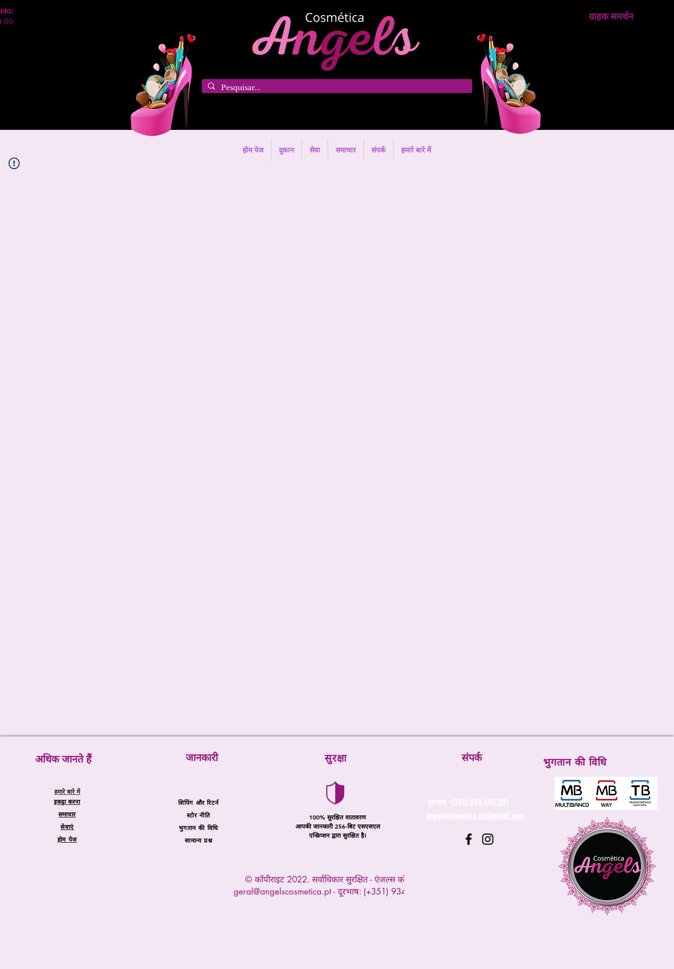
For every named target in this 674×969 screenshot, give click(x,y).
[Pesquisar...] (336, 88)
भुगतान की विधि (198, 828)
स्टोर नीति (198, 815)
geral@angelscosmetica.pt (282, 891)
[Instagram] (487, 839)
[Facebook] (468, 839)
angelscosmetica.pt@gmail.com (475, 815)
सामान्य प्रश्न (198, 840)
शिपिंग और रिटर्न (198, 802)
